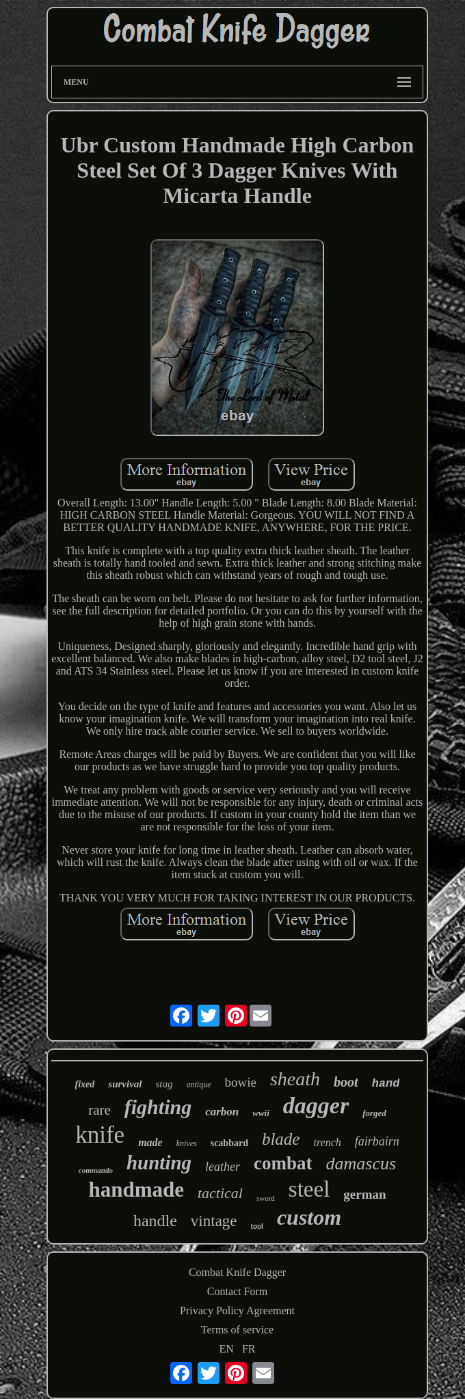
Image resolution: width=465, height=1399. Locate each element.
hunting (159, 1162)
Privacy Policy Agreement (237, 1310)
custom (309, 1217)
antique (199, 1084)
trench (327, 1142)
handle (155, 1221)
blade (281, 1139)
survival (125, 1083)
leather (222, 1166)
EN (227, 1349)
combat (283, 1163)
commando (96, 1170)
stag (164, 1083)
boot (346, 1081)
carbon (222, 1111)
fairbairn (377, 1141)
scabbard (229, 1143)
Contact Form (237, 1291)
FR (249, 1349)
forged (374, 1113)
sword (265, 1198)
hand (386, 1083)
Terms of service (237, 1329)
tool (257, 1226)
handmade (136, 1189)
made (150, 1142)
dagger (316, 1105)
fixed (85, 1084)
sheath (295, 1078)
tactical (220, 1192)
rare (99, 1110)
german (364, 1194)
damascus (361, 1163)
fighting (157, 1107)
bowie (240, 1082)
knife (99, 1135)
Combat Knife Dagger (237, 1272)
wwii (260, 1113)
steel (309, 1189)
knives (186, 1143)
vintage (214, 1221)
